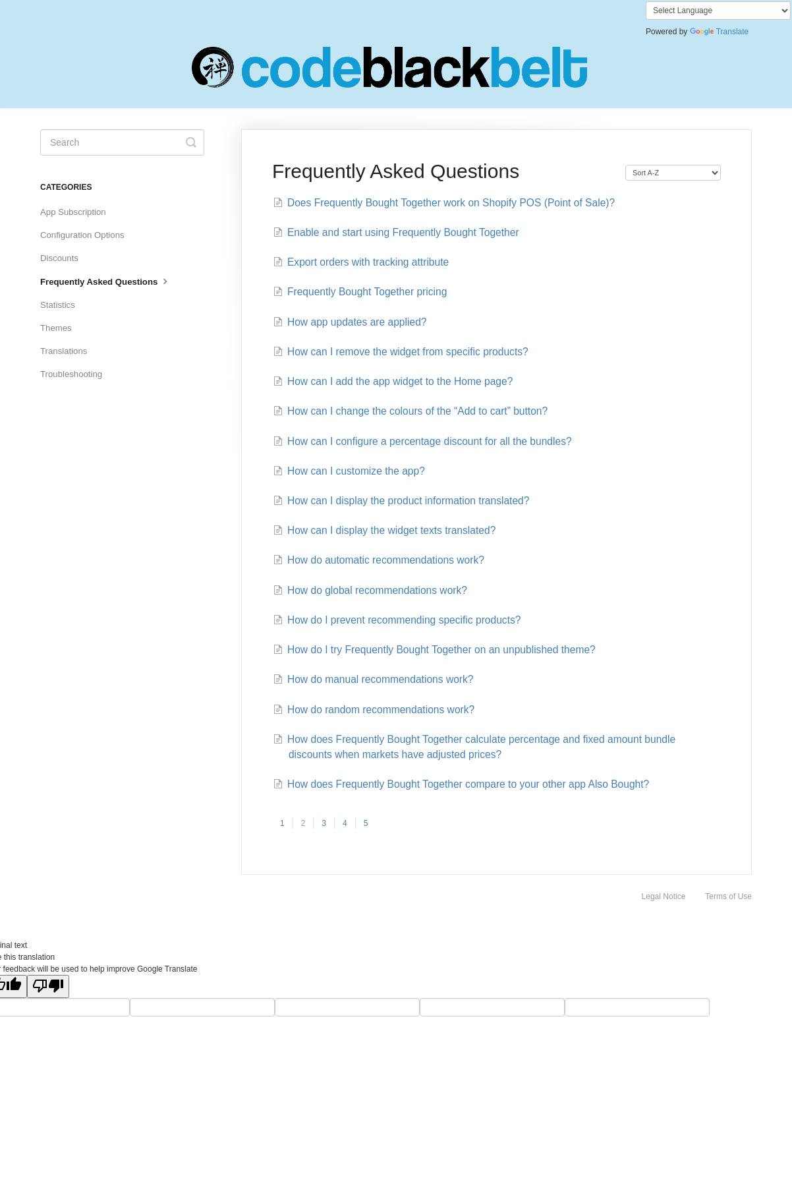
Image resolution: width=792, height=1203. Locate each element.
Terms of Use (728, 896)
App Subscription (73, 212)
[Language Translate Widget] (718, 10)
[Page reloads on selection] (673, 173)
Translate (719, 31)
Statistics (57, 305)
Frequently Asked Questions (105, 281)
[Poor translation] (48, 986)
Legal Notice (664, 896)
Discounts (59, 258)
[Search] (122, 142)
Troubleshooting (71, 374)
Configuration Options (82, 235)
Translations (63, 351)
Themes (56, 328)
